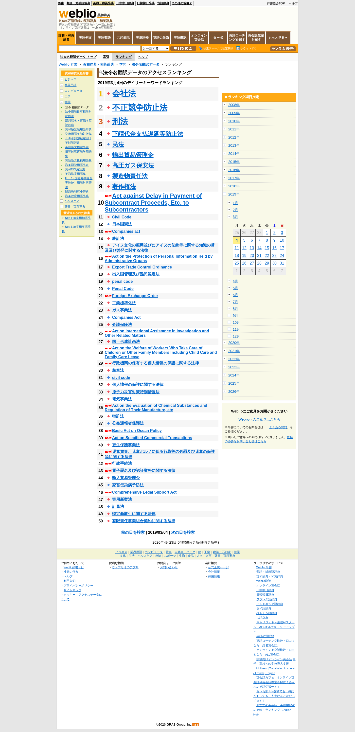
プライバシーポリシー (78, 585)
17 (282, 248)
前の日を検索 (133, 532)
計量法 (118, 506)
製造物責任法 (130, 176)
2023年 (234, 367)
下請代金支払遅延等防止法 (147, 133)
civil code (121, 377)
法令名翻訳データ (145, 64)
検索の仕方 (71, 571)
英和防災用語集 (75, 174)
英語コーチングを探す (237, 37)
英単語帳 (142, 37)
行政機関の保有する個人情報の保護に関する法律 (155, 363)
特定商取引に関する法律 (134, 514)
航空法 (118, 370)
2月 (235, 210)
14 (259, 248)
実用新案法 (122, 499)
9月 (235, 316)
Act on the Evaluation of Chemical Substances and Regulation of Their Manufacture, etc (156, 407)
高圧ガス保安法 (133, 165)
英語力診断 (161, 37)
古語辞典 (163, 3)
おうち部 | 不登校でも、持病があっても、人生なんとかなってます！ (274, 696)
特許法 (118, 416)
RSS (196, 724)
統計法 (118, 238)
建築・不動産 (222, 552)
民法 (118, 144)
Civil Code (121, 217)
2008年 (234, 105)
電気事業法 (122, 399)
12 (244, 248)
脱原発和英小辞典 (77, 191)
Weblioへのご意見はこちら (259, 419)
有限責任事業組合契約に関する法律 (143, 521)
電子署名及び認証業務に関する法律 (143, 470)
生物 (182, 555)
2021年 (234, 351)
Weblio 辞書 (68, 64)
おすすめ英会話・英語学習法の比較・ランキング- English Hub (274, 709)
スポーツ (170, 555)
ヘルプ (293, 3)
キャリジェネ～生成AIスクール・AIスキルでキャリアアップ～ (274, 627)
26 (244, 263)
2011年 (234, 129)
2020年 (234, 343)
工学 (68, 96)
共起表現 (123, 37)
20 (252, 255)
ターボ (218, 37)
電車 (169, 552)
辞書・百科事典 (75, 206)
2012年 (234, 137)
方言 (209, 555)
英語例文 (85, 37)
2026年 (234, 391)
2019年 (234, 194)
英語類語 (104, 37)
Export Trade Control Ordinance (142, 267)
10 (282, 240)
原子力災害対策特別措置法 (136, 392)
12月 (236, 336)
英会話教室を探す (256, 37)
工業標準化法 (124, 303)
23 (274, 255)
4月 (235, 281)
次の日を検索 (183, 532)
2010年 (234, 121)
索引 (106, 57)
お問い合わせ (169, 567)
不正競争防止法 (139, 107)
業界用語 (70, 85)
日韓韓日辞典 (146, 3)
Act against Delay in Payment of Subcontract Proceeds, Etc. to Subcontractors (153, 202)
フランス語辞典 (266, 599)
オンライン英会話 (199, 37)
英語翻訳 (180, 37)
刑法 (120, 121)
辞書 (61, 3)
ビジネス (70, 79)
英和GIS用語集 (75, 169)
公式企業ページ (218, 567)
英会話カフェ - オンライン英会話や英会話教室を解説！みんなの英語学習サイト (274, 682)
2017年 (234, 178)
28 (259, 263)
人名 (200, 555)
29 (267, 263)
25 (236, 263)
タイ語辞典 (263, 608)
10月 (236, 322)
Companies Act (126, 317)
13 (252, 248)
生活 (132, 555)
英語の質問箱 (265, 636)
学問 (122, 64)
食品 (191, 555)
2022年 (234, 359)
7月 (235, 302)
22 (267, 255)
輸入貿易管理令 (126, 478)
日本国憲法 (122, 224)
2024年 (234, 375)
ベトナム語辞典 (266, 613)
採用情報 (214, 576)
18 (236, 255)
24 (282, 255)
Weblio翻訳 (263, 580)
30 (274, 263)
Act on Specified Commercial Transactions (152, 438)
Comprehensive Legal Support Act (144, 492)
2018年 (234, 186)
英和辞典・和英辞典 (98, 64)
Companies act (126, 231)
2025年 (234, 383)
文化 (123, 555)
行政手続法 (122, 463)
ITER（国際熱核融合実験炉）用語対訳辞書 (78, 183)
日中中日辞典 (125, 3)
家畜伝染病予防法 (128, 485)
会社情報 (214, 571)
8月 (235, 309)
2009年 (234, 113)
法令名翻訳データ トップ (78, 57)
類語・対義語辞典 (78, 3)
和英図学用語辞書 (77, 165)
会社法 (124, 93)
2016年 (234, 170)
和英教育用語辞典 (77, 196)
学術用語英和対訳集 (78, 134)
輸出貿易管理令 (133, 154)
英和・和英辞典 (103, 3)
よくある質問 (278, 427)
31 (282, 263)
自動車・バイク (185, 552)
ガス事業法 (122, 310)
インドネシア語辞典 (269, 604)
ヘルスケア (72, 201)
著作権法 (124, 186)
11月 (236, 329)
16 (274, 248)
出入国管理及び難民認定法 (136, 274)
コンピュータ (73, 90)
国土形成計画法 (126, 341)
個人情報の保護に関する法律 (137, 384)
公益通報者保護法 (128, 423)
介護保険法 (122, 324)
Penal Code (123, 288)
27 (252, 263)
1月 (235, 203)
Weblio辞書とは (74, 567)
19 (244, 255)
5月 (235, 288)
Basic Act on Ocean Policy (137, 430)
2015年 (234, 162)
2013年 (234, 145)
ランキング (124, 57)
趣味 (158, 555)
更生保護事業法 (126, 445)
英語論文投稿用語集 (78, 160)
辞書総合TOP (276, 3)
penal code (122, 281)
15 (267, 248)
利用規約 (69, 580)
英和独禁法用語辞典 (78, 129)
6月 (235, 295)
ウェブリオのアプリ (125, 567)
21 (259, 255)
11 (236, 248)
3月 (235, 217)
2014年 (234, 154)
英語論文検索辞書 (77, 147)
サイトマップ (72, 590)
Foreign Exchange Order (135, 296)
